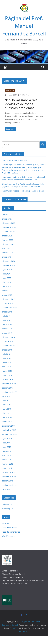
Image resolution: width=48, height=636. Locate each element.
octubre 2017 (7, 388)
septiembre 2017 (9, 392)
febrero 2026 (7, 214)
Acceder (5, 523)
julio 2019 (6, 316)
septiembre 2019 (9, 307)
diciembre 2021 (8, 244)
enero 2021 (7, 257)
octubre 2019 (7, 303)
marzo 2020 (7, 286)
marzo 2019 (7, 324)
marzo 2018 (7, 371)
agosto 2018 (7, 350)
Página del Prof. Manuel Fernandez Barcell (24, 26)
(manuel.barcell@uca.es (12, 577)
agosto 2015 (7, 489)
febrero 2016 (7, 464)
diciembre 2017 (8, 379)
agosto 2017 (7, 396)
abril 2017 (6, 413)
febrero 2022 (7, 240)
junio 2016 (6, 447)
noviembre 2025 (9, 227)
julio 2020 (6, 274)
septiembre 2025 (9, 231)
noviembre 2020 (9, 265)
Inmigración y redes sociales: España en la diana (23, 191)
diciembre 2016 (8, 426)
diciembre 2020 (8, 261)
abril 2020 (6, 282)
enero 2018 (7, 375)
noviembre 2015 (9, 476)
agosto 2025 (7, 236)
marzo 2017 (7, 417)
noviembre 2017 (9, 383)
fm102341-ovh (25, 95)
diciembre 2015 (8, 472)
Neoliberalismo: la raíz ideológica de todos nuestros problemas (21, 104)
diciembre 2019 (8, 299)
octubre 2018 (7, 341)
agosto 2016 (7, 438)
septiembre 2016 (9, 434)
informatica (10, 90)
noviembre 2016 (9, 430)
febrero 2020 (7, 290)
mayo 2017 (6, 409)
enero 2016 (7, 468)
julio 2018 (6, 354)
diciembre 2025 (8, 223)
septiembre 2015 (9, 485)
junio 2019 (6, 320)
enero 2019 (7, 333)
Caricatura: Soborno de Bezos (14, 160)
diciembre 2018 (8, 337)
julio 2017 (6, 400)
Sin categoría (7, 508)
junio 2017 (6, 405)
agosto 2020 (7, 269)
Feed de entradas (9, 527)
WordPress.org (8, 536)
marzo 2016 (7, 459)
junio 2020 (6, 278)
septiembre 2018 (9, 345)
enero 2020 (7, 295)
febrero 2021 (7, 252)
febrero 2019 (7, 328)
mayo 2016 (6, 451)
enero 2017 (7, 421)
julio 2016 (6, 443)
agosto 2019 (7, 312)
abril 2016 (6, 455)
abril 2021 (6, 248)
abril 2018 (6, 366)
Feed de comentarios (11, 532)
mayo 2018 (6, 362)
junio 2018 (6, 358)
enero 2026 (7, 219)
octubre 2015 (7, 481)
